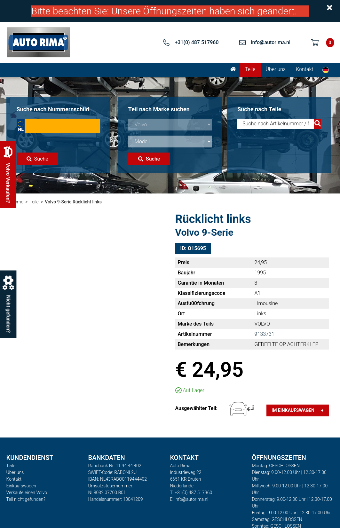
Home (17, 201)
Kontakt (304, 69)
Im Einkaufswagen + (297, 410)
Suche (37, 159)
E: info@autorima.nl (189, 499)
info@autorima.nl (270, 42)
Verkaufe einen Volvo (26, 492)
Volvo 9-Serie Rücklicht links (73, 201)
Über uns (276, 69)
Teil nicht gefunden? (25, 499)
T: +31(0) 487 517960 (191, 492)
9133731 (264, 334)
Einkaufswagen (21, 485)
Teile (250, 69)
